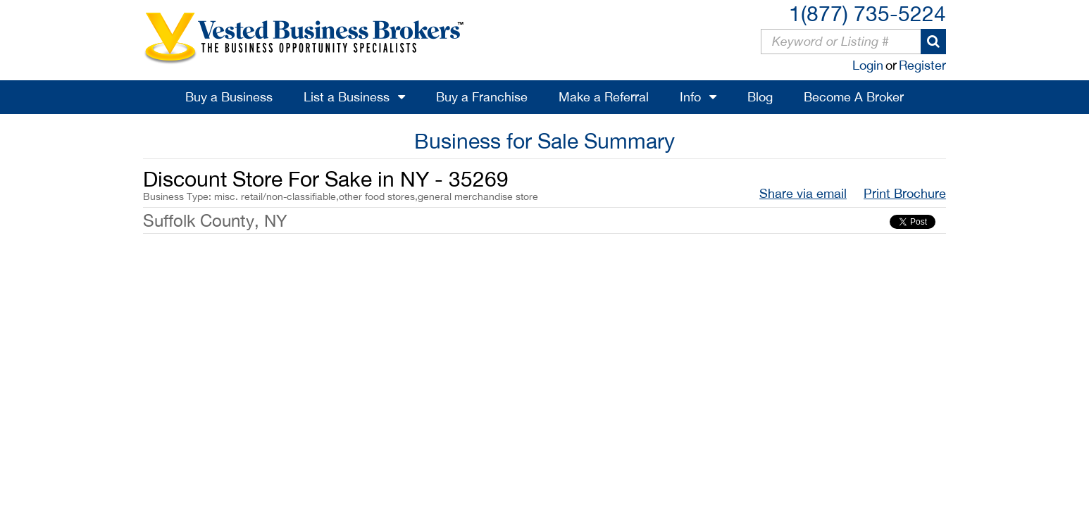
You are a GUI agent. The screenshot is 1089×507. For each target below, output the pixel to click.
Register (922, 65)
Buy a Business (229, 96)
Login (867, 65)
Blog (760, 96)
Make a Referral (604, 96)
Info (690, 96)
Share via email (803, 193)
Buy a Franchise (482, 96)
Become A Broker (854, 96)
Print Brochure (905, 193)
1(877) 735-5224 (867, 13)
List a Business (347, 96)
